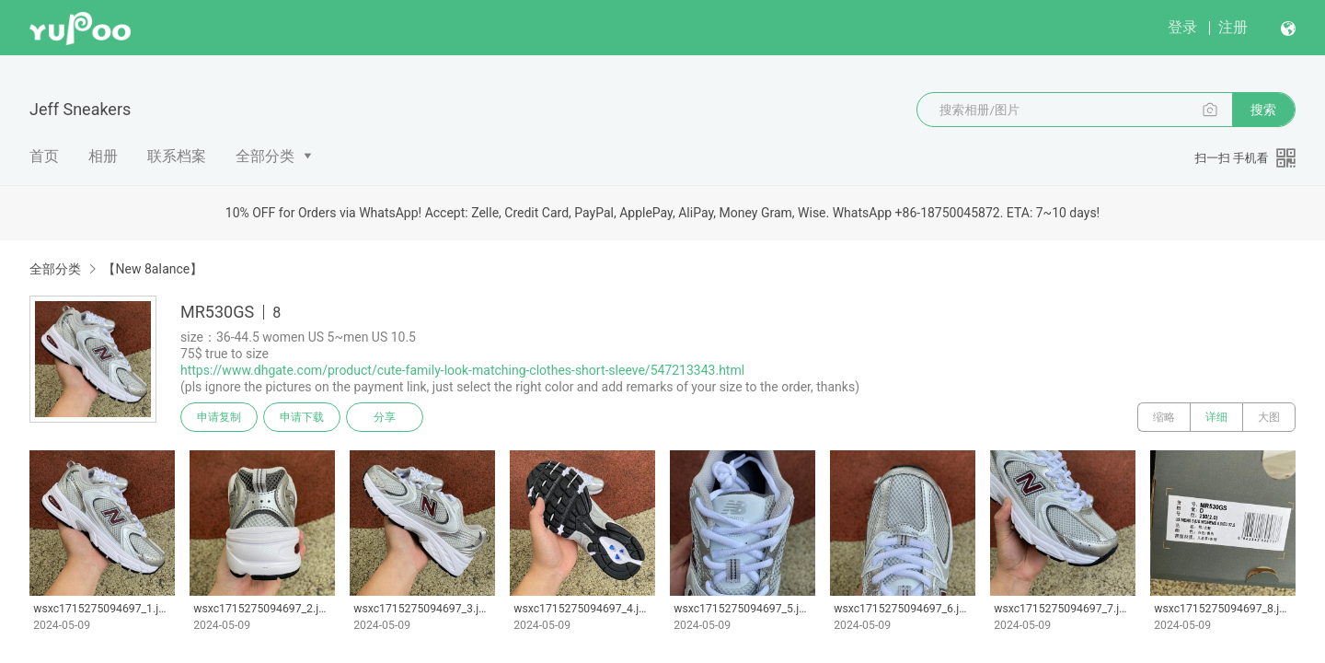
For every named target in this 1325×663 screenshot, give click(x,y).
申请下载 (302, 417)
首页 (44, 156)
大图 (1269, 417)
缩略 (1164, 417)
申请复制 (219, 417)
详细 (1216, 417)
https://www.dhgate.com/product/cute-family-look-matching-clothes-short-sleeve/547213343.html (462, 370)
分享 (385, 417)
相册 (103, 156)
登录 (1182, 27)
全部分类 (265, 156)
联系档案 (176, 156)
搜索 (1263, 109)
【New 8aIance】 (152, 269)
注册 (1233, 27)
